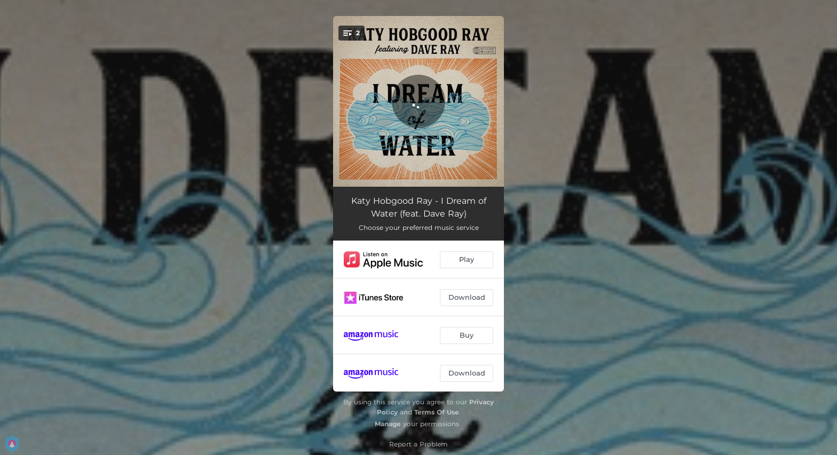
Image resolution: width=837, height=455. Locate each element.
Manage (388, 424)
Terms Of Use (436, 412)
